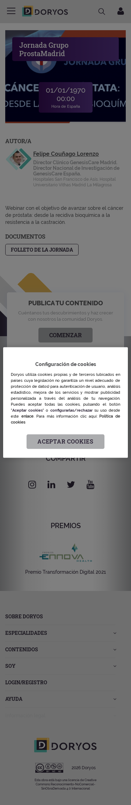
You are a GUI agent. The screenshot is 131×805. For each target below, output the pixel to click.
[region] (65, 402)
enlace (27, 416)
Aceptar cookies (65, 441)
